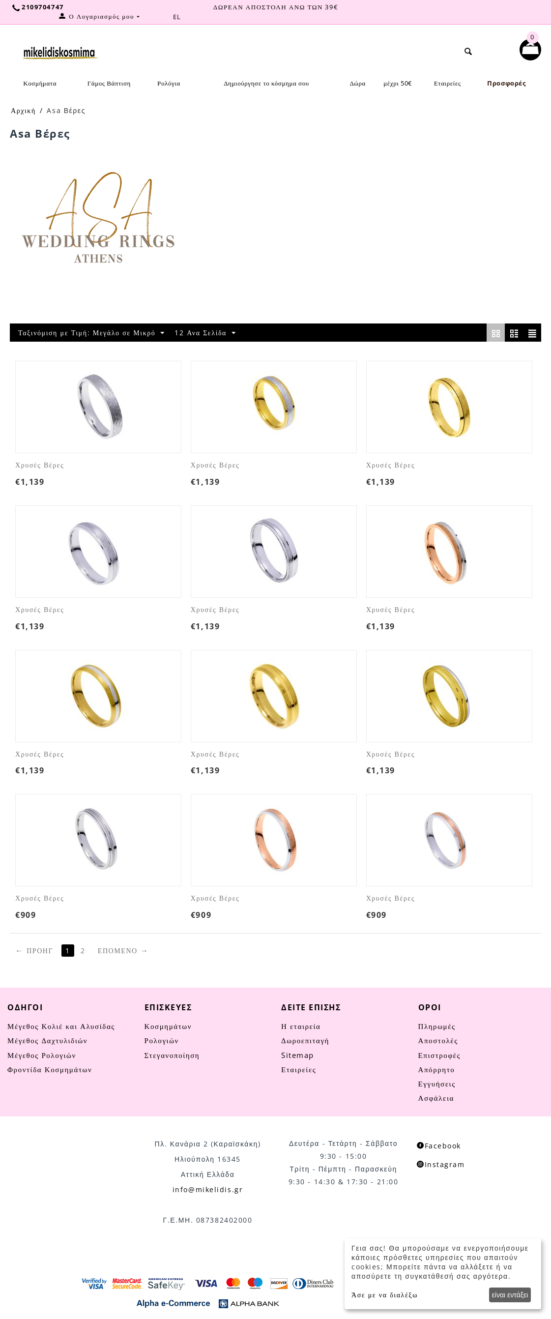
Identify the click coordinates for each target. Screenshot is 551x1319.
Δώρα (357, 83)
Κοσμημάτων (168, 1026)
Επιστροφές (439, 1055)
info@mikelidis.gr (208, 1189)
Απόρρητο (436, 1069)
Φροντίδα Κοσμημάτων (49, 1069)
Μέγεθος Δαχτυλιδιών (47, 1040)
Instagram (441, 1164)
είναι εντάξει (510, 1294)
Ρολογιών (162, 1040)
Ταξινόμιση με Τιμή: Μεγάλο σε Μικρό (91, 333)
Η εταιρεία (300, 1026)
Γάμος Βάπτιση (109, 83)
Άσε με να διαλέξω (384, 1294)
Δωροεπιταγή (305, 1040)
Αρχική (23, 110)
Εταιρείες (447, 83)
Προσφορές (506, 83)
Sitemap (297, 1055)
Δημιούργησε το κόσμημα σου (266, 83)
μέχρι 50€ (397, 83)
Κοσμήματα (40, 83)
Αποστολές (438, 1040)
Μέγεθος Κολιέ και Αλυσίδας (61, 1026)
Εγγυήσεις (437, 1083)
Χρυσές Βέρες (39, 465)
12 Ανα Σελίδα (205, 333)
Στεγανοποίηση (172, 1055)
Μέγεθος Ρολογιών (41, 1055)
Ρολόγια (168, 83)
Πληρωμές (437, 1026)
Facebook (439, 1145)
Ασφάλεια (436, 1098)
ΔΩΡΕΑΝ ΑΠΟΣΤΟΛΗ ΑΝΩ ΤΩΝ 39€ (275, 6)
